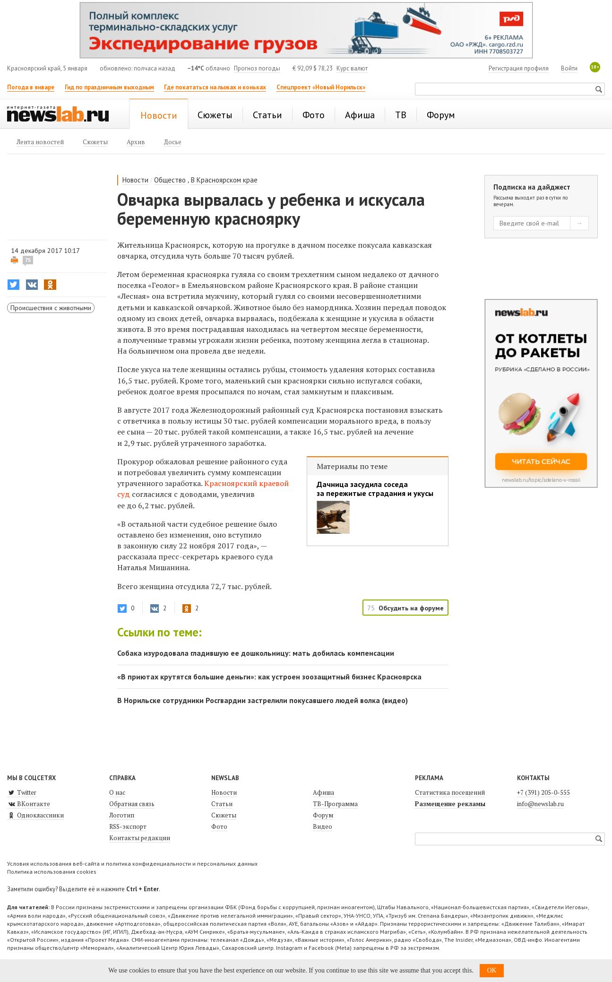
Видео (322, 826)
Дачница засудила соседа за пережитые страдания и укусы (375, 489)
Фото (219, 826)
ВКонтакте (28, 804)
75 (28, 260)
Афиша (323, 792)
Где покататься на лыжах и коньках (215, 87)
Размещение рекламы (450, 804)
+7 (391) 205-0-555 (543, 792)
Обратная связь (132, 804)
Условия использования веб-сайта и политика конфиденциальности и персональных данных (132, 863)
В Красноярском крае (224, 179)
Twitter (21, 792)
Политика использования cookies (51, 871)
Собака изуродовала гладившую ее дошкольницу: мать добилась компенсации (255, 653)
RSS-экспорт (128, 826)
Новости (135, 179)
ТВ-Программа (335, 804)
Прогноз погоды (257, 68)
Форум (323, 815)
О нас (117, 792)
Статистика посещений (450, 792)
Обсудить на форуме (411, 608)
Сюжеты (223, 815)
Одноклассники (35, 815)
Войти (569, 68)
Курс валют (352, 68)
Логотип (121, 815)
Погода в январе (30, 87)
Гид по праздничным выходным (109, 87)
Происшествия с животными (50, 308)
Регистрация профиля (519, 68)
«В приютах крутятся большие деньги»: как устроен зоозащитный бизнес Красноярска (269, 676)
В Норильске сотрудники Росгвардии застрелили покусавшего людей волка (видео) (262, 700)
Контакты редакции (139, 838)
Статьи (222, 804)
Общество (170, 179)
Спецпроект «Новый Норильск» (320, 87)
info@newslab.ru (540, 804)
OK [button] (491, 970)
